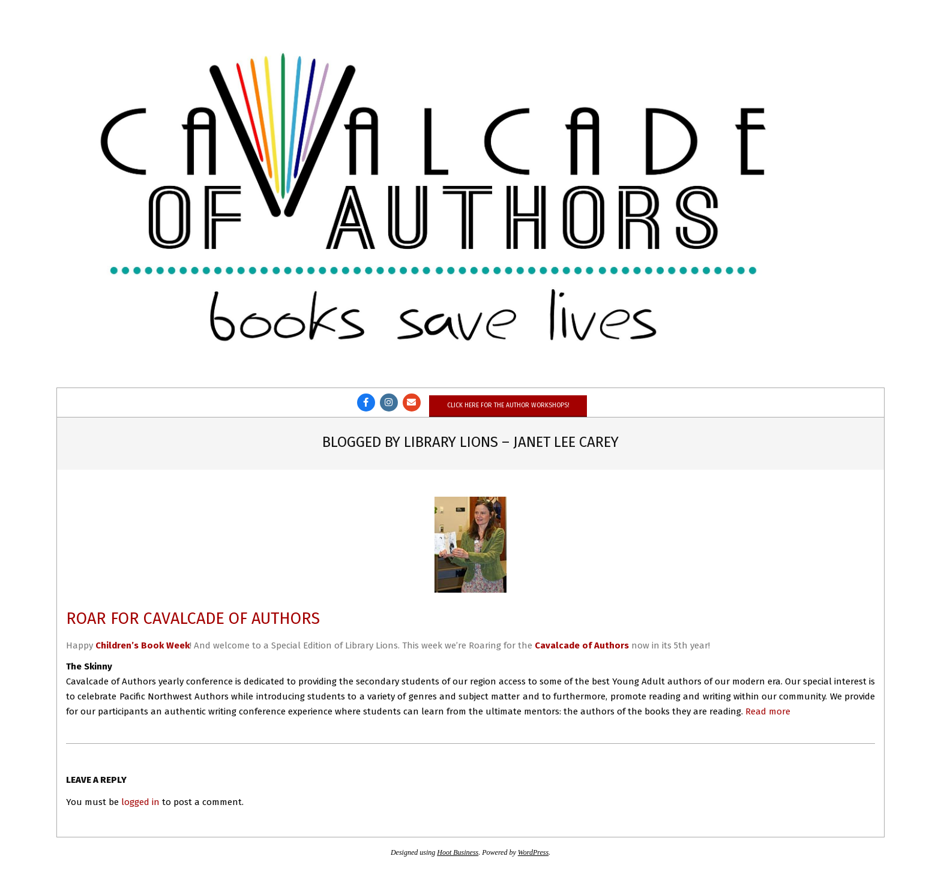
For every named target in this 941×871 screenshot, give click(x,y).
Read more (767, 711)
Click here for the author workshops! (508, 405)
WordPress (533, 852)
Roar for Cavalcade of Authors (193, 618)
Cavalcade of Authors (582, 645)
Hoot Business (457, 852)
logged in (140, 802)
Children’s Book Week (142, 645)
